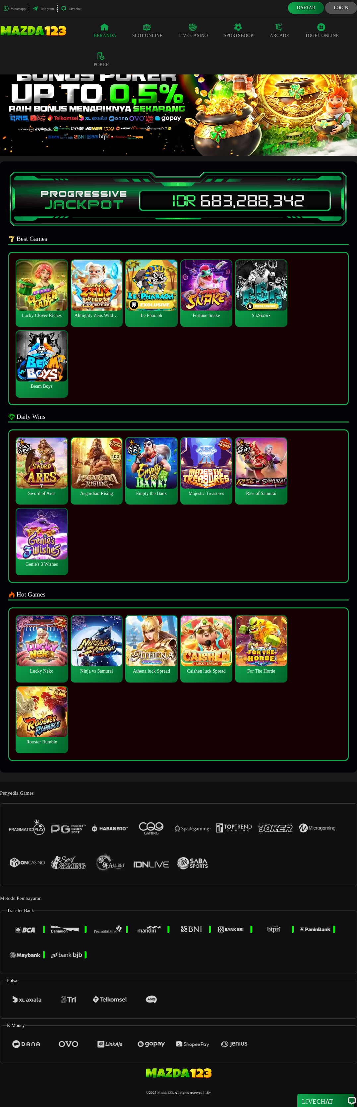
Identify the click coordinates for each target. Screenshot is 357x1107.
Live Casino (193, 30)
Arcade (279, 30)
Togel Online (322, 30)
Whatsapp (14, 9)
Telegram (43, 9)
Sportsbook (239, 30)
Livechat (71, 9)
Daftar (306, 7)
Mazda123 (165, 1092)
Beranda (104, 30)
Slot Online (147, 30)
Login (341, 7)
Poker (101, 59)
